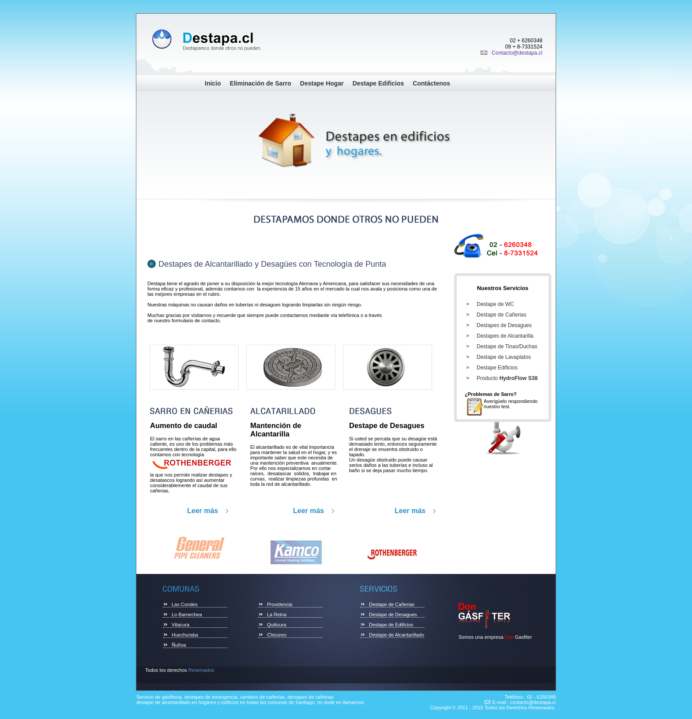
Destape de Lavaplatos (504, 357)
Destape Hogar (322, 83)
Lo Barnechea (187, 614)
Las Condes (185, 604)
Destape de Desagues (393, 614)
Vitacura (180, 624)
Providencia (279, 604)
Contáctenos (431, 83)
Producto (507, 378)
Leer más (202, 510)
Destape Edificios (378, 83)
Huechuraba (185, 634)
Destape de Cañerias (502, 315)
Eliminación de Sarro (260, 83)
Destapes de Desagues (504, 325)
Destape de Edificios (391, 624)
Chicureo (276, 634)
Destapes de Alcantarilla (505, 336)
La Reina (276, 614)
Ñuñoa (179, 645)
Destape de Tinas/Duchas (507, 346)
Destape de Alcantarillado (396, 634)
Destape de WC (495, 304)
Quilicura (276, 624)
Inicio (213, 83)
